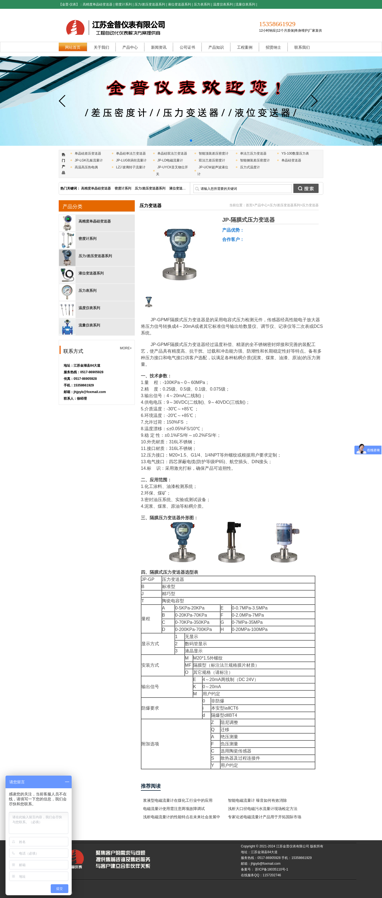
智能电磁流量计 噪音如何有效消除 (257, 800)
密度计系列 (123, 4)
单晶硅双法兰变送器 (172, 153)
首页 (249, 205)
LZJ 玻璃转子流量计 (131, 167)
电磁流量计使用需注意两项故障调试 (174, 808)
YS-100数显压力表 (295, 153)
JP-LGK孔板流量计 (89, 160)
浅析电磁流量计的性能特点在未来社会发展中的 (181, 818)
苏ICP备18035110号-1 (271, 869)
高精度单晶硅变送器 (97, 4)
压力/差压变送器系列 (149, 4)
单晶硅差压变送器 (88, 153)
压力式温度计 (250, 167)
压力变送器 (310, 205)
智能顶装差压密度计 (213, 153)
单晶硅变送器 (291, 160)
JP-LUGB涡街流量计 (131, 160)
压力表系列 (202, 4)
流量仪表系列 (245, 4)
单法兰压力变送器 (253, 153)
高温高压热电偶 (86, 167)
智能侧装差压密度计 (255, 160)
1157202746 (272, 875)
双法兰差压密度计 (212, 160)
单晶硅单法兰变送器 (131, 153)
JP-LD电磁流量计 (170, 160)
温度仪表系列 (223, 4)
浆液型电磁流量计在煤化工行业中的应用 (177, 800)
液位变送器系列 (179, 4)
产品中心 (261, 205)
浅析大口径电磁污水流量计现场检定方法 (262, 808)
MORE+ (126, 348)
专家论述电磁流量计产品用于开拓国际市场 (264, 817)
